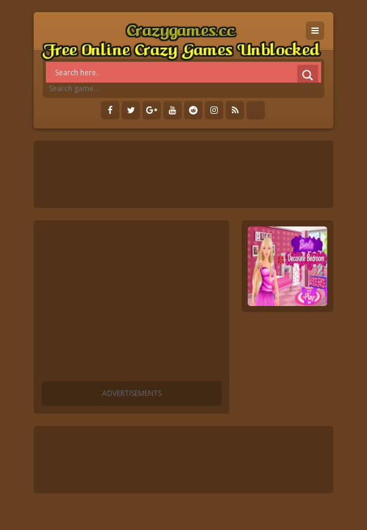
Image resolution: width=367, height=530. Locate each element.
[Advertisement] (131, 302)
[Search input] (186, 72)
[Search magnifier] (307, 75)
